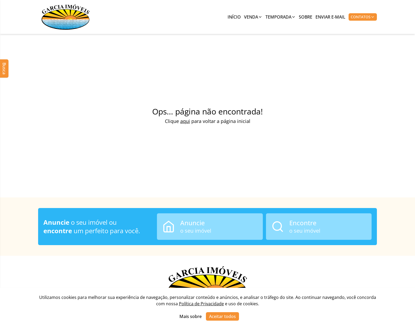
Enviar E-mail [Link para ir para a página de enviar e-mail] (330, 17)
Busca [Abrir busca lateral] (4, 68)
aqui (185, 121)
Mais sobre (190, 316)
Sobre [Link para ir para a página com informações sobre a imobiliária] (305, 17)
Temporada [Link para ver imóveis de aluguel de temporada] (280, 17)
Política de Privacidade (201, 304)
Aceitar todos (222, 316)
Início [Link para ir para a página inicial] (234, 17)
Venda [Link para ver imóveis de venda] (253, 17)
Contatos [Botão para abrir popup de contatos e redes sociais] (363, 16)
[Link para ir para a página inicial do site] (65, 17)
